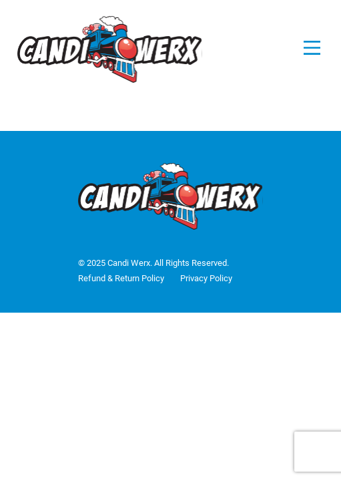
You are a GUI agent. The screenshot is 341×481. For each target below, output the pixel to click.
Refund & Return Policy (121, 278)
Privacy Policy (206, 278)
